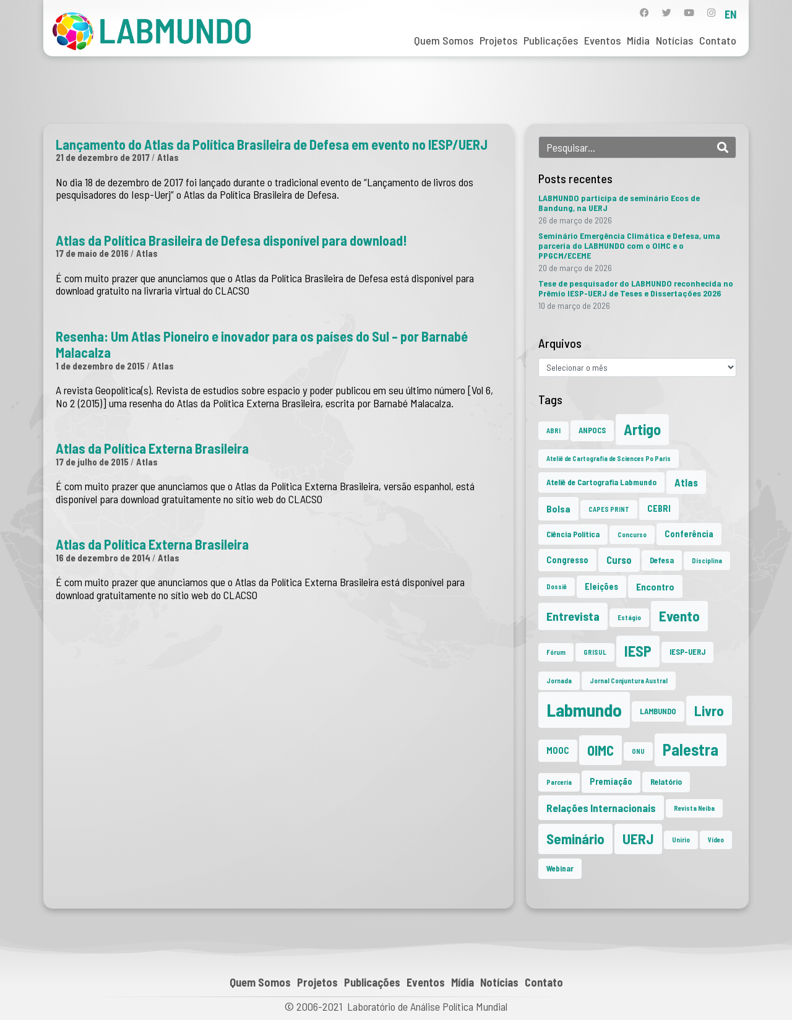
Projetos (498, 40)
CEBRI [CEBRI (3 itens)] (659, 508)
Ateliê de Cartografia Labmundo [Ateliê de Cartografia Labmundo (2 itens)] (601, 482)
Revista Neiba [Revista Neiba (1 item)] (694, 808)
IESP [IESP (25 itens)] (638, 651)
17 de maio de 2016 (92, 253)
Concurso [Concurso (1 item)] (632, 534)
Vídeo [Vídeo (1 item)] (716, 840)
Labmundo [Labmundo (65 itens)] (584, 709)
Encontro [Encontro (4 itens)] (655, 586)
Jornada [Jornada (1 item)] (559, 680)
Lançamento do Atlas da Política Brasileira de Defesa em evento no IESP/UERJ (272, 144)
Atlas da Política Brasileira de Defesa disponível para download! (231, 240)
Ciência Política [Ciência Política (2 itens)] (573, 534)
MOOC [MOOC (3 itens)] (557, 750)
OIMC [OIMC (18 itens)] (600, 750)
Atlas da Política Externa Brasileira (152, 448)
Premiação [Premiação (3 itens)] (611, 781)
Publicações (550, 40)
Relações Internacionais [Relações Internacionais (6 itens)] (601, 808)
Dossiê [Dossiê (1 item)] (556, 586)
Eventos (602, 40)
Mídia (638, 40)
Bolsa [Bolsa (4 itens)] (558, 508)
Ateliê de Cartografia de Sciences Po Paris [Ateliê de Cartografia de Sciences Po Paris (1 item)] (608, 458)
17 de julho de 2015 (92, 461)
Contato (717, 40)
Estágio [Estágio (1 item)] (629, 617)
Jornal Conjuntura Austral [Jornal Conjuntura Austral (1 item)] (629, 680)
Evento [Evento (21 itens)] (679, 616)
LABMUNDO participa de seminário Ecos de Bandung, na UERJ (619, 202)
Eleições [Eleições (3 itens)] (601, 586)
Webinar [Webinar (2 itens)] (560, 868)
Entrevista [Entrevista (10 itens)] (573, 615)
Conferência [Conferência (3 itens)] (689, 534)
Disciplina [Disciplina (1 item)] (707, 560)
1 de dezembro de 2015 (100, 365)
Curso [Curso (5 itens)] (619, 559)
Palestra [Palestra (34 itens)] (690, 749)
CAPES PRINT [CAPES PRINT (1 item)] (608, 509)
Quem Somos (443, 40)
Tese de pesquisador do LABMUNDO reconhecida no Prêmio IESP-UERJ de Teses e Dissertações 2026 (635, 288)
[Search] (723, 147)
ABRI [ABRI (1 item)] (553, 430)
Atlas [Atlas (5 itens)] (686, 482)
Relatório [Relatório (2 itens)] (666, 782)
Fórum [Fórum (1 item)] (556, 652)
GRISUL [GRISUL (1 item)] (594, 652)
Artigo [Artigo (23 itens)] (642, 429)
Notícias (674, 40)
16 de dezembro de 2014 (103, 557)
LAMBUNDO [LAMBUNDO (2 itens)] (658, 711)
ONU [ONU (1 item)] (638, 751)
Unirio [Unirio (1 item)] (681, 840)
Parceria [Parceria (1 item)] (559, 782)
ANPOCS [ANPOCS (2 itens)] (592, 430)
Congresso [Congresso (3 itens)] (567, 560)
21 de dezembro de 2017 (103, 157)
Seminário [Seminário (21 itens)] (575, 838)
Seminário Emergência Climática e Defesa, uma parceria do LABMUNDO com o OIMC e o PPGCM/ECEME (629, 245)
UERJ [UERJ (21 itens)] (638, 838)
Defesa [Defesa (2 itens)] (662, 560)
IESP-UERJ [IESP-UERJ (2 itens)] (687, 652)
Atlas (168, 157)
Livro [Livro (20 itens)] (709, 710)
